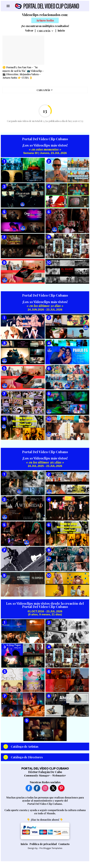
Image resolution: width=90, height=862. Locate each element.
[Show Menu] (7, 6)
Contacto (64, 844)
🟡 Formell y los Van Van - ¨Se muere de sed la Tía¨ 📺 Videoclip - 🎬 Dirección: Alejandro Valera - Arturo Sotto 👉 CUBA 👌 (23, 72)
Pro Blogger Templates (50, 848)
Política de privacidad (43, 844)
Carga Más (43, 31)
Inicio (61, 30)
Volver (29, 30)
